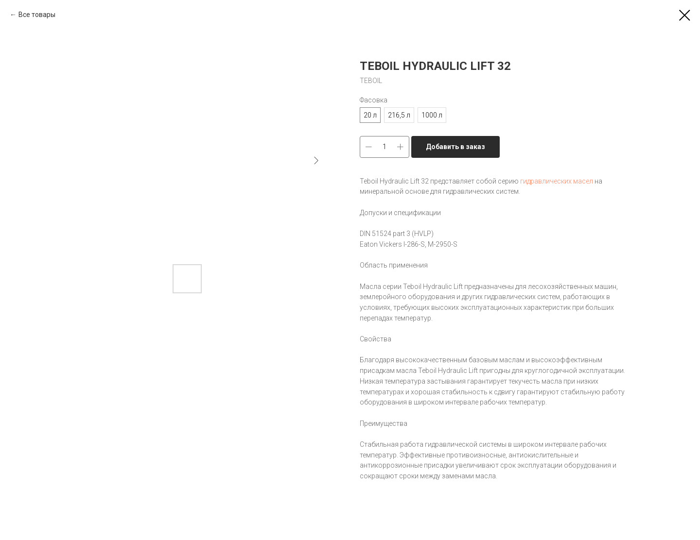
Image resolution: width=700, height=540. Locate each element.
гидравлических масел (556, 181)
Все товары (36, 14)
